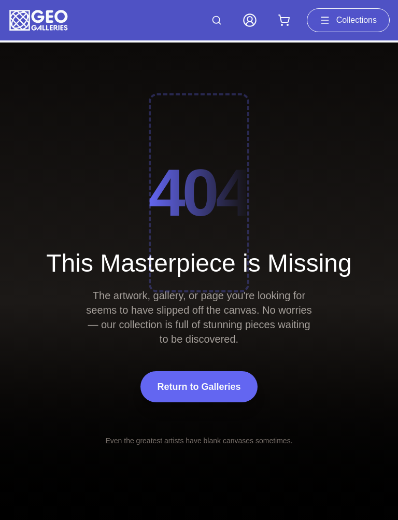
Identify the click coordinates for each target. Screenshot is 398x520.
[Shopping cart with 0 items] (284, 20)
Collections (348, 20)
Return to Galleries (198, 387)
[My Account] (249, 20)
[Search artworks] (216, 20)
